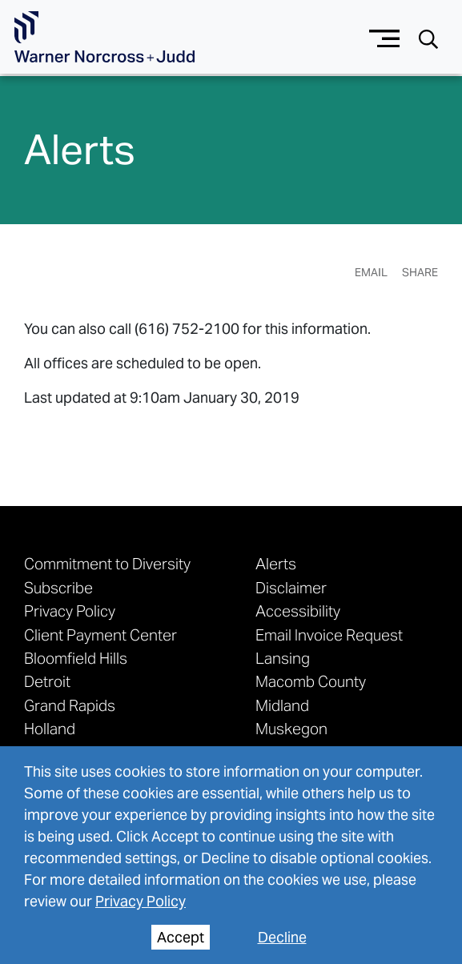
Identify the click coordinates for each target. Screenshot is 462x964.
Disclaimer (291, 587)
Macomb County (310, 681)
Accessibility (297, 610)
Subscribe (58, 587)
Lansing (282, 658)
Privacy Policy (69, 610)
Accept (180, 937)
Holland (49, 728)
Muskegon (291, 728)
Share (420, 272)
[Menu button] (385, 36)
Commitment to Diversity (107, 563)
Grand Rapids (69, 705)
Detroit (47, 681)
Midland (282, 705)
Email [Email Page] (371, 272)
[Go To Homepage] (104, 37)
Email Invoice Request (329, 634)
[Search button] (428, 38)
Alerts (275, 563)
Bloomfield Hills (75, 658)
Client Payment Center (100, 634)
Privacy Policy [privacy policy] (140, 901)
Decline (282, 937)
